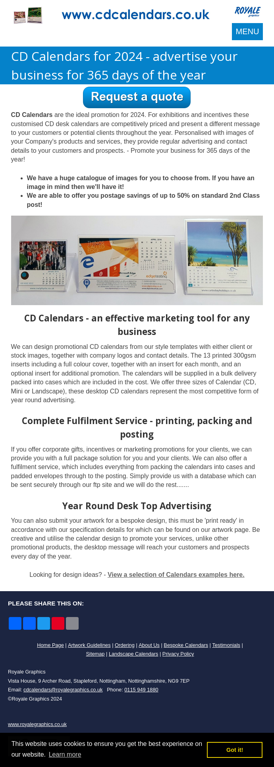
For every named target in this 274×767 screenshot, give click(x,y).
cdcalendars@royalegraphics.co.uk (62, 690)
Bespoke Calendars (186, 645)
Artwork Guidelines (89, 645)
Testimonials (226, 645)
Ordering (125, 645)
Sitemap (95, 654)
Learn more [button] (65, 754)
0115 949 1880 (141, 690)
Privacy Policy (178, 654)
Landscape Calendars (133, 654)
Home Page (50, 645)
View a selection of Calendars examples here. (176, 574)
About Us (149, 645)
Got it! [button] (234, 750)
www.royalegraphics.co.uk (37, 724)
